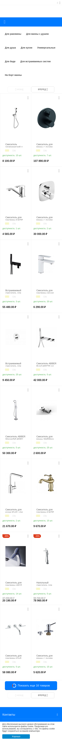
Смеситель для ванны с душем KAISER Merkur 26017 (44, 656)
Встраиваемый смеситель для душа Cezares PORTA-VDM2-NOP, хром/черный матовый (15, 291)
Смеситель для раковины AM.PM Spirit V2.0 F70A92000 (14, 583)
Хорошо (16, 736)
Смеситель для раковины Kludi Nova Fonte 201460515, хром (14, 656)
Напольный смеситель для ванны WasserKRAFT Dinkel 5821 (44, 583)
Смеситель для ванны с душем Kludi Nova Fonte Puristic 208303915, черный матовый (46, 145)
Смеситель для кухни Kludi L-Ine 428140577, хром (14, 510)
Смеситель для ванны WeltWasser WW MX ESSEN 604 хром (46, 437)
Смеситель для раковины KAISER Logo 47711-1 (46, 510)
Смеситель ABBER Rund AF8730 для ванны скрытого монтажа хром (46, 364)
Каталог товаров (4, 22)
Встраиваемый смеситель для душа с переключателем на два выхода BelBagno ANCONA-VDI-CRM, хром (14, 364)
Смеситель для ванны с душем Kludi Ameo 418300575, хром (45, 218)
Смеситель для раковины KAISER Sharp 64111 (15, 218)
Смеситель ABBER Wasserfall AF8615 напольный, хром (15, 437)
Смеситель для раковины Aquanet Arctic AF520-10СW (46, 291)
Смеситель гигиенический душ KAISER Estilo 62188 (15, 145)
